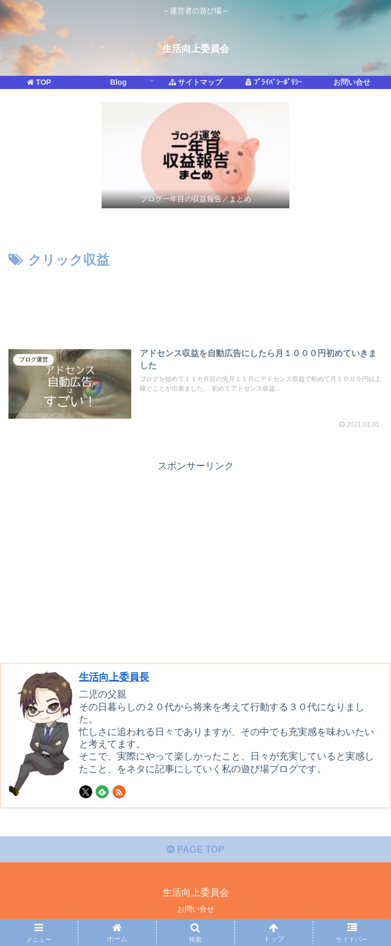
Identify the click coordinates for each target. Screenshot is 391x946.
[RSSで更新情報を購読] (119, 794)
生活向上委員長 (116, 678)
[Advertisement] (195, 305)
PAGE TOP (195, 852)
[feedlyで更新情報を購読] (102, 794)
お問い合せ (195, 912)
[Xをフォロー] (86, 794)
